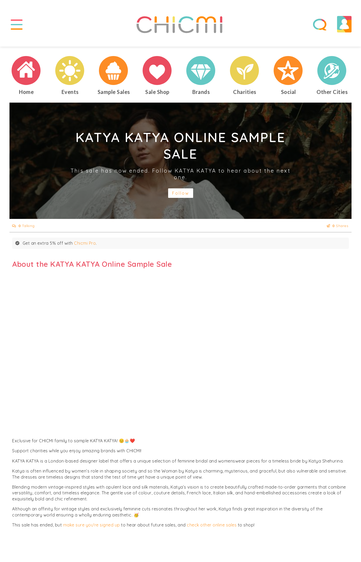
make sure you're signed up (91, 525)
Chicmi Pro (85, 243)
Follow (180, 193)
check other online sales (212, 525)
